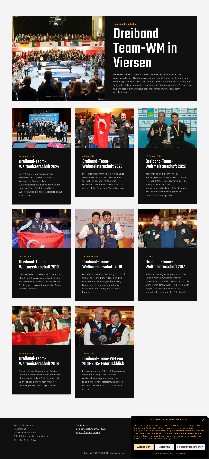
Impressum (181, 453)
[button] (203, 419)
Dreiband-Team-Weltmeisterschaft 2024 (39, 164)
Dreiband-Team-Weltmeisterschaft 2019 (39, 265)
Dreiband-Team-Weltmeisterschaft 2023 (102, 164)
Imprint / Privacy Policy (88, 432)
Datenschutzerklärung (163, 453)
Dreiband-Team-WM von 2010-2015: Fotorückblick (103, 362)
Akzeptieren (143, 446)
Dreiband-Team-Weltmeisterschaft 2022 (166, 164)
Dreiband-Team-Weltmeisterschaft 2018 (102, 265)
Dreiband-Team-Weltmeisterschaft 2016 (39, 361)
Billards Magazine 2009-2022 (91, 428)
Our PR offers (83, 425)
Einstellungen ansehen (190, 446)
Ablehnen (164, 446)
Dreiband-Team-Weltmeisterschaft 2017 (165, 265)
